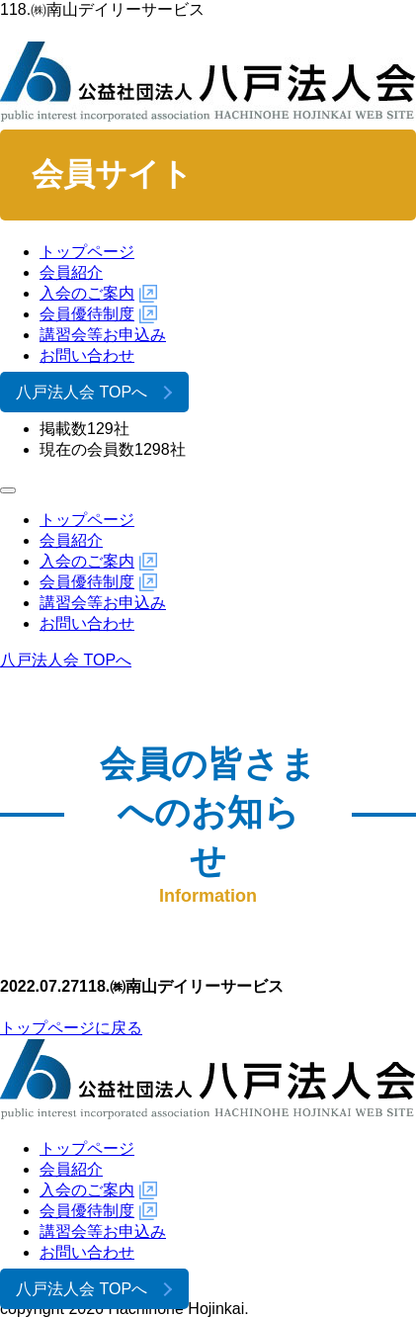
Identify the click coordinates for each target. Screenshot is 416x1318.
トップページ (87, 251)
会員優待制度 (87, 314)
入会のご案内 (87, 293)
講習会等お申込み (103, 334)
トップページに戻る (71, 1027)
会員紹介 (71, 272)
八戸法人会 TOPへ (81, 392)
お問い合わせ (87, 355)
